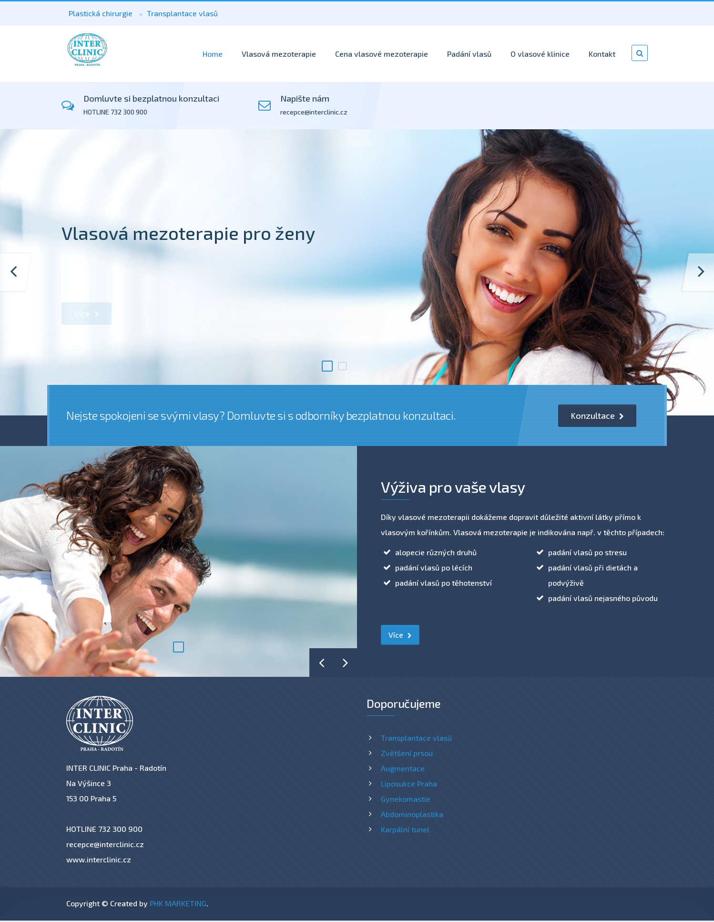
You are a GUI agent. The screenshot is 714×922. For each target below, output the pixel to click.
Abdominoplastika (412, 813)
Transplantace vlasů (182, 13)
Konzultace (597, 415)
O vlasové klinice (540, 53)
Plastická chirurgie (101, 13)
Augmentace (403, 768)
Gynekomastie (405, 798)
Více (86, 313)
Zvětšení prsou (407, 752)
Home (213, 53)
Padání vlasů (469, 53)
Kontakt (602, 53)
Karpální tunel (405, 829)
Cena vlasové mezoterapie (381, 53)
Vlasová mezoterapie (279, 53)
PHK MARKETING (178, 903)
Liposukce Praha (409, 783)
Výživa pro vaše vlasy (453, 486)
